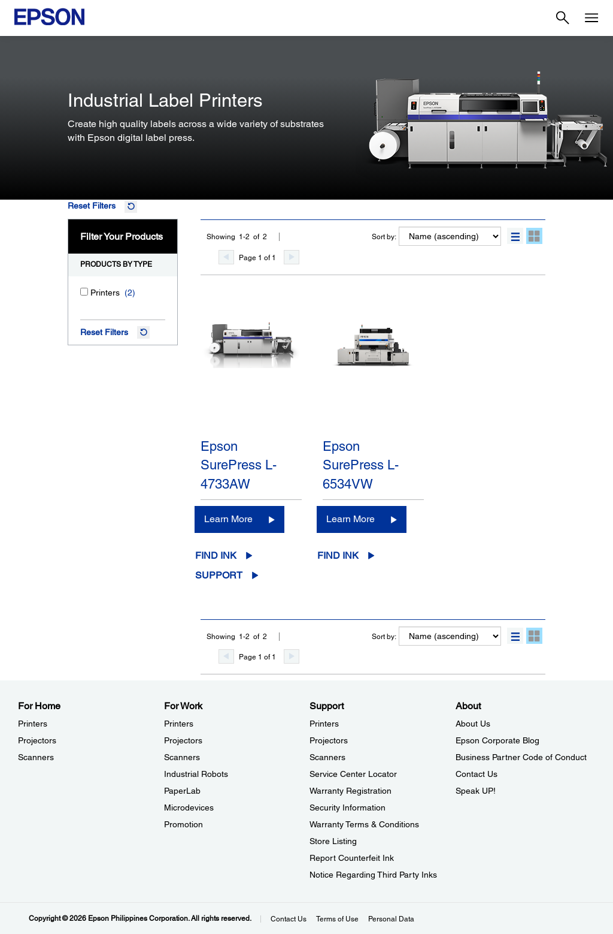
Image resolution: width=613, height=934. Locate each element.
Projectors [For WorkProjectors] (183, 740)
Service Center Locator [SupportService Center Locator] (353, 774)
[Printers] (84, 292)
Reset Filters (92, 205)
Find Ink (215, 555)
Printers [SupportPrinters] (324, 723)
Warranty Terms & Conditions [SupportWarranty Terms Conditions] (364, 824)
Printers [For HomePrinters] (32, 723)
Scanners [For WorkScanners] (182, 757)
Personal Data (391, 919)
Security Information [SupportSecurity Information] (347, 807)
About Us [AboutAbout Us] (473, 723)
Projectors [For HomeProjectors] (37, 740)
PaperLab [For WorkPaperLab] (182, 791)
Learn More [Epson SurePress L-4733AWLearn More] (228, 519)
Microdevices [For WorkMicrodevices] (189, 807)
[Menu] (591, 18)
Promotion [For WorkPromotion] (183, 824)
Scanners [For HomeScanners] (36, 757)
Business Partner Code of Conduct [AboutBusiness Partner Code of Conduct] (521, 757)
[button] (515, 236)
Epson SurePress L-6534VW (361, 465)
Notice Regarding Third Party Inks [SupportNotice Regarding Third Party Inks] (373, 874)
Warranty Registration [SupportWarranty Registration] (350, 791)
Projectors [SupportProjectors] (328, 740)
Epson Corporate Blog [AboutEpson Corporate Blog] (497, 740)
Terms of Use (337, 919)
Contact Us (288, 919)
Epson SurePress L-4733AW (239, 465)
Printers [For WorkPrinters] (178, 723)
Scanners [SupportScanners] (327, 757)
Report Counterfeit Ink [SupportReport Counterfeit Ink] (351, 858)
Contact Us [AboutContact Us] (476, 774)
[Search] (562, 18)
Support (218, 575)
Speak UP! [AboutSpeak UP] (476, 791)
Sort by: (384, 237)
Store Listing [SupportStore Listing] (333, 841)
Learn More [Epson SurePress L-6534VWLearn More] (350, 519)
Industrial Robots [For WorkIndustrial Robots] (196, 774)
